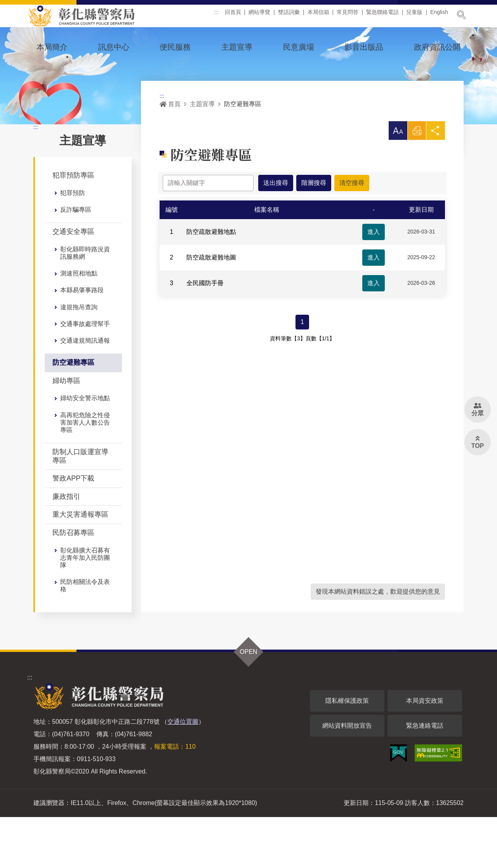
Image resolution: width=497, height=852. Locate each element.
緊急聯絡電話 (382, 15)
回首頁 (233, 15)
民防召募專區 (73, 567)
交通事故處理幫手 (85, 358)
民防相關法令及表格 (85, 620)
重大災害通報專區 (80, 549)
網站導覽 (259, 15)
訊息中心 (113, 47)
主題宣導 (236, 47)
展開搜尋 (461, 14)
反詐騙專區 (75, 244)
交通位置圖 (182, 756)
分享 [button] (435, 167)
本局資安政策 (424, 735)
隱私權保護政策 (347, 735)
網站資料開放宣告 (347, 760)
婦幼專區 (66, 416)
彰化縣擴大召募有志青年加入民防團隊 (85, 592)
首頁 (170, 139)
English (439, 15)
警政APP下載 (73, 513)
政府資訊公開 (437, 47)
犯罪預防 (72, 228)
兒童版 (414, 15)
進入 (373, 266)
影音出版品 (363, 47)
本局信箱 (318, 15)
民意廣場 (298, 47)
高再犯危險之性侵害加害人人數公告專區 (85, 457)
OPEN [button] (248, 686)
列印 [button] (416, 167)
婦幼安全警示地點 (85, 433)
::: (216, 15)
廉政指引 (66, 531)
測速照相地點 (78, 308)
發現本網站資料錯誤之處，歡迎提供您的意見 (378, 626)
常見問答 (347, 15)
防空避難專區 (73, 397)
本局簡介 (52, 47)
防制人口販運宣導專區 (80, 491)
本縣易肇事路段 (82, 325)
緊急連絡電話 (424, 760)
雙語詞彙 (289, 15)
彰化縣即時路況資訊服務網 (85, 288)
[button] (397, 165)
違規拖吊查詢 (78, 342)
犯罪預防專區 (73, 210)
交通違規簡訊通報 (85, 375)
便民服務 (175, 47)
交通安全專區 (73, 266)
